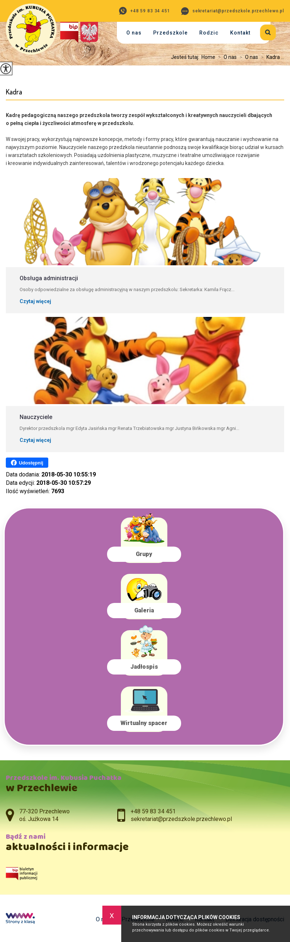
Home (208, 57)
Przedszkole (170, 33)
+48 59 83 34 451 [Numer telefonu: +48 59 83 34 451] (153, 811)
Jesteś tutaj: (186, 57)
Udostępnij (27, 463)
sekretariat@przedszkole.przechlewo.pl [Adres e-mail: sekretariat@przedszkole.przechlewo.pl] (181, 819)
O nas (134, 33)
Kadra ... (271, 57)
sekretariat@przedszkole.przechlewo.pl (232, 11)
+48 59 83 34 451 (144, 11)
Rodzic (208, 33)
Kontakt (240, 33)
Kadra (14, 91)
